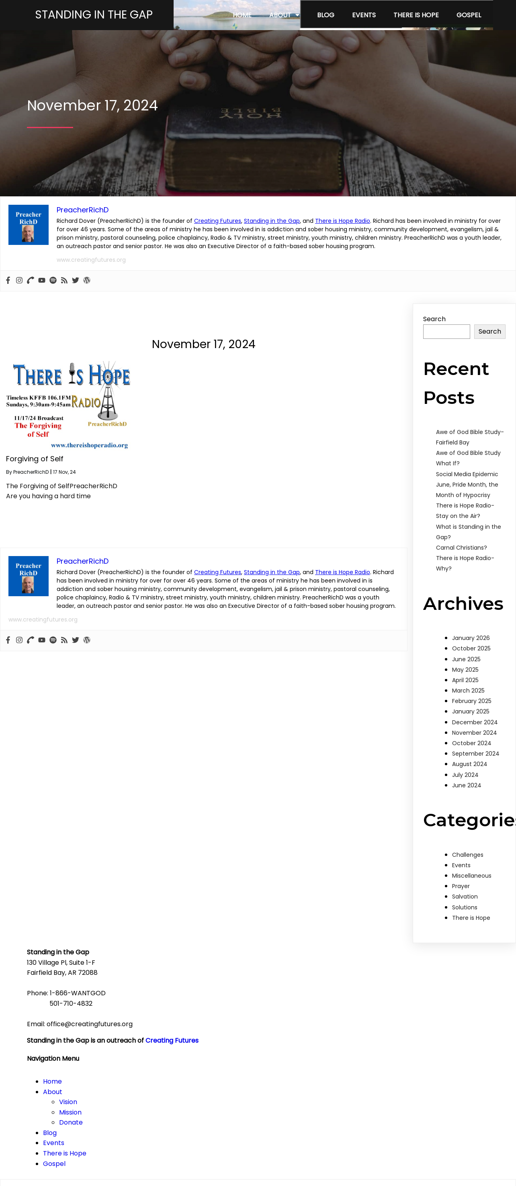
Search (434, 337)
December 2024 (475, 740)
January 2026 (471, 656)
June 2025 (466, 677)
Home (287, 992)
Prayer (461, 904)
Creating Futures (217, 239)
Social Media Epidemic (467, 492)
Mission (305, 1023)
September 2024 (476, 772)
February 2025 (471, 719)
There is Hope (471, 936)
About (287, 1003)
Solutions (464, 925)
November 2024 (474, 751)
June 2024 (466, 803)
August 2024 (469, 782)
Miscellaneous (471, 894)
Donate (306, 1034)
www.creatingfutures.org (91, 278)
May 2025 (465, 688)
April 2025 (465, 698)
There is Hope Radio (342, 239)
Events (461, 883)
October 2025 (471, 666)
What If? (448, 481)
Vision (303, 1013)
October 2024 (471, 761)
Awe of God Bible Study (468, 471)
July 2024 (465, 793)
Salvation (465, 915)
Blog (285, 1044)
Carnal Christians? (461, 566)
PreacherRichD (31, 490)
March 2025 (468, 709)
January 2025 (470, 729)
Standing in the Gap (272, 239)
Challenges (467, 872)
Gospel (289, 1075)
